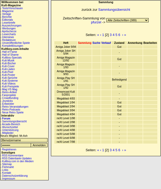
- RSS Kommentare (12, 155)
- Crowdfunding (9, 98)
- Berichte (6, 16)
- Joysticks (7, 100)
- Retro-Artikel (9, 92)
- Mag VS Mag (9, 89)
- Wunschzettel (9, 127)
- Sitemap (6, 164)
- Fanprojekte (8, 95)
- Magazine (7, 11)
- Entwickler (7, 103)
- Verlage (6, 14)
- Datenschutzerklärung (14, 175)
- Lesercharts (8, 34)
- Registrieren (8, 149)
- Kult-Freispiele (10, 86)
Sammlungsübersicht (114, 10)
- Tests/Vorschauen (12, 8)
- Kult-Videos (8, 83)
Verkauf (106, 42)
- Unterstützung (9, 130)
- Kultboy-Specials (11, 57)
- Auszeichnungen (11, 25)
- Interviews (7, 37)
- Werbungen (8, 28)
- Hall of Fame (9, 51)
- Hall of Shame (10, 54)
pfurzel (96, 22)
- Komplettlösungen (12, 45)
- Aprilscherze (9, 31)
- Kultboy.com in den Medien (17, 161)
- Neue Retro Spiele (12, 112)
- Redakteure (8, 40)
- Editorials (7, 19)
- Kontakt (6, 172)
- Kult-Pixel (7, 72)
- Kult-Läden (8, 69)
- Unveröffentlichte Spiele (15, 42)
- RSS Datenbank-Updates (16, 158)
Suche (96, 42)
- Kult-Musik (7, 60)
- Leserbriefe (8, 22)
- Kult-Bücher (8, 63)
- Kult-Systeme (9, 80)
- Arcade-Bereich (10, 124)
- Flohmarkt (7, 167)
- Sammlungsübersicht (14, 121)
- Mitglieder (7, 133)
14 (127, 20)
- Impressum (8, 178)
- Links (4, 170)
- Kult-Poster (8, 75)
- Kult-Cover (7, 66)
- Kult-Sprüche (9, 77)
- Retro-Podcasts (10, 109)
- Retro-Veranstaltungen (14, 106)
